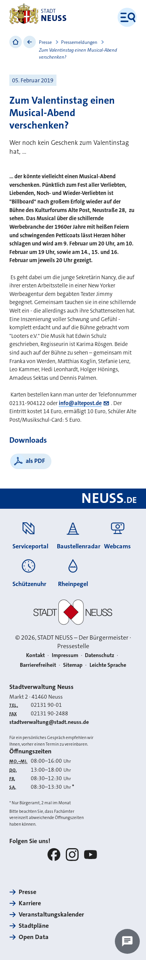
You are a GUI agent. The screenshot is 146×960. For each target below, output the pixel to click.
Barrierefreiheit (38, 664)
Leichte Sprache (108, 664)
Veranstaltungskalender (51, 914)
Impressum (65, 655)
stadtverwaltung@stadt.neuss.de (49, 721)
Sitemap (73, 664)
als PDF (35, 461)
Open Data (34, 937)
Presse (45, 42)
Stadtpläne (34, 926)
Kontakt (35, 655)
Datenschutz (99, 655)
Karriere (30, 903)
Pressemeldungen (79, 42)
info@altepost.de (80, 403)
